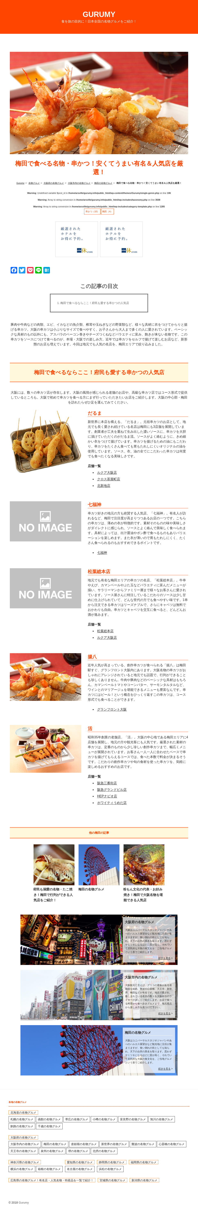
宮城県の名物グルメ (112, 1180)
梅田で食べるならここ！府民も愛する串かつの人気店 (94, 303)
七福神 (102, 552)
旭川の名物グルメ (161, 1119)
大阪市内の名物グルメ (141, 977)
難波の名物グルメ (143, 1144)
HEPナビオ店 (107, 796)
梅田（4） (107, 211)
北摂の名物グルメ (104, 1151)
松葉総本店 (105, 631)
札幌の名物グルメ (21, 1119)
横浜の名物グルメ (21, 1169)
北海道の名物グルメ (23, 1112)
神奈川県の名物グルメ (24, 1162)
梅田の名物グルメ (91, 889)
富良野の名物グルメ (133, 1119)
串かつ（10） (92, 211)
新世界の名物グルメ (114, 1144)
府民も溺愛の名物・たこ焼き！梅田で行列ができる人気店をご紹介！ (53, 895)
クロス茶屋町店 (108, 479)
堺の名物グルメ (78, 1151)
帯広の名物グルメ (76, 1119)
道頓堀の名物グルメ (84, 1144)
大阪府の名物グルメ (139, 922)
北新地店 (103, 485)
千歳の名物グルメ (49, 1126)
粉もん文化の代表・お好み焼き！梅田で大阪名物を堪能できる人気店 (143, 895)
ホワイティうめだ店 (112, 802)
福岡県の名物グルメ (143, 1162)
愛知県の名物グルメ (80, 1162)
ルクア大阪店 (107, 472)
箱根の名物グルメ (49, 1169)
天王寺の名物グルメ (23, 1151)
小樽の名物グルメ (104, 1119)
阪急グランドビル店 (112, 789)
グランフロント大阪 (112, 709)
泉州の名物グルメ (52, 1151)
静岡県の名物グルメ (112, 1162)
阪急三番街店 (107, 783)
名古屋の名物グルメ (80, 1169)
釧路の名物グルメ (21, 1126)
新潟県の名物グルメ (144, 1180)
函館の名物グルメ (49, 1119)
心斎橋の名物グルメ (171, 1144)
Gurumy (99, 14)
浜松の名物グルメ (110, 1169)
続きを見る (164, 958)
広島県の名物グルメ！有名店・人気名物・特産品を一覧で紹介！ (51, 1180)
